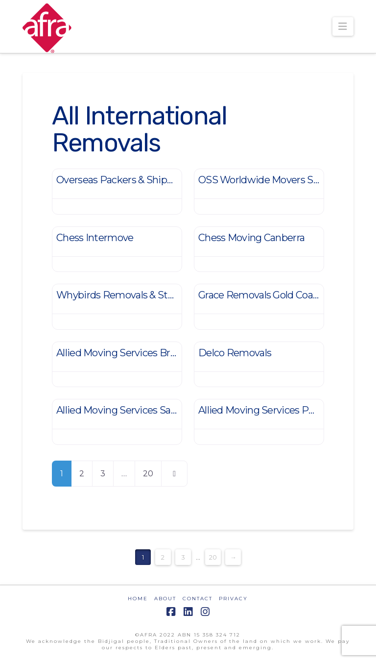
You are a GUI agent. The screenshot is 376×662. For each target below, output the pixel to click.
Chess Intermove (95, 238)
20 (148, 473)
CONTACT (197, 598)
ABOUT (165, 598)
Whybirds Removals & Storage (124, 295)
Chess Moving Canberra (251, 238)
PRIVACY (233, 598)
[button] (342, 26)
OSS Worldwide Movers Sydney (269, 180)
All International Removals (139, 129)
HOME (138, 598)
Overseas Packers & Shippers (121, 180)
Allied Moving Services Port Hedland (280, 410)
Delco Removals (234, 353)
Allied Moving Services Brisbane (128, 353)
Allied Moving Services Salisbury (128, 410)
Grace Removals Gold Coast (260, 295)
